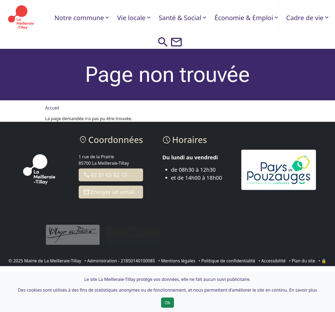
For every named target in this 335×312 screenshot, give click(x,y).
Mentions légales (178, 261)
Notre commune (79, 17)
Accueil (52, 108)
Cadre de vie (304, 17)
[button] (163, 42)
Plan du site (303, 261)
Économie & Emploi (243, 17)
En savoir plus (303, 290)
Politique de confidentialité (228, 261)
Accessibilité (273, 261)
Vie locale (131, 17)
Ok (167, 303)
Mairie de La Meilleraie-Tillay (52, 261)
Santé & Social (180, 17)
